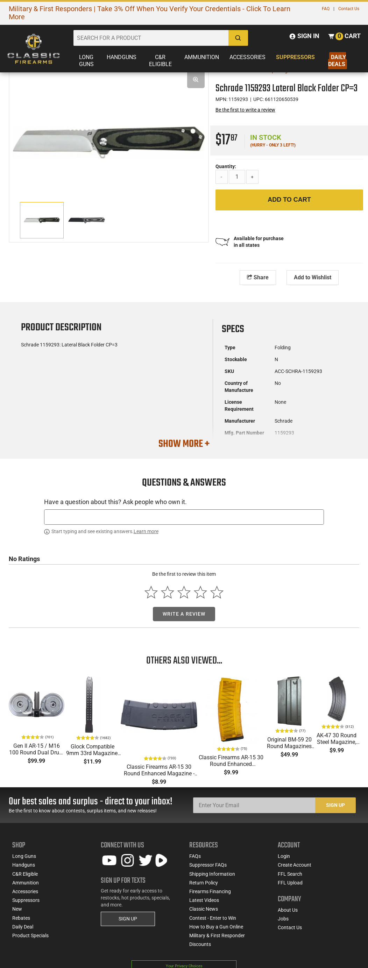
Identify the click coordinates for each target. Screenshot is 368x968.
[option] (108, 126)
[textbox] (184, 556)
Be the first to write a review (245, 110)
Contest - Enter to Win (212, 921)
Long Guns (86, 60)
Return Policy (203, 886)
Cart (352, 36)
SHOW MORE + (184, 444)
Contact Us (348, 8)
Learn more (146, 571)
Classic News (203, 912)
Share (258, 277)
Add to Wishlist (312, 277)
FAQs (195, 859)
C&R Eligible (160, 60)
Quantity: (225, 166)
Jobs (283, 922)
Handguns (121, 57)
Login (284, 859)
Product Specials (30, 939)
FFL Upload (290, 886)
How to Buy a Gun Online (216, 930)
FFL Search (290, 877)
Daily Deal (22, 930)
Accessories (247, 57)
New (17, 912)
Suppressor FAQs (208, 868)
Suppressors (295, 57)
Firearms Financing (210, 895)
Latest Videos (204, 903)
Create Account (294, 868)
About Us (288, 913)
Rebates (21, 921)
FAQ (326, 8)
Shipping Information (212, 877)
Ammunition (201, 57)
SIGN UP (128, 922)
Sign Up (335, 808)
